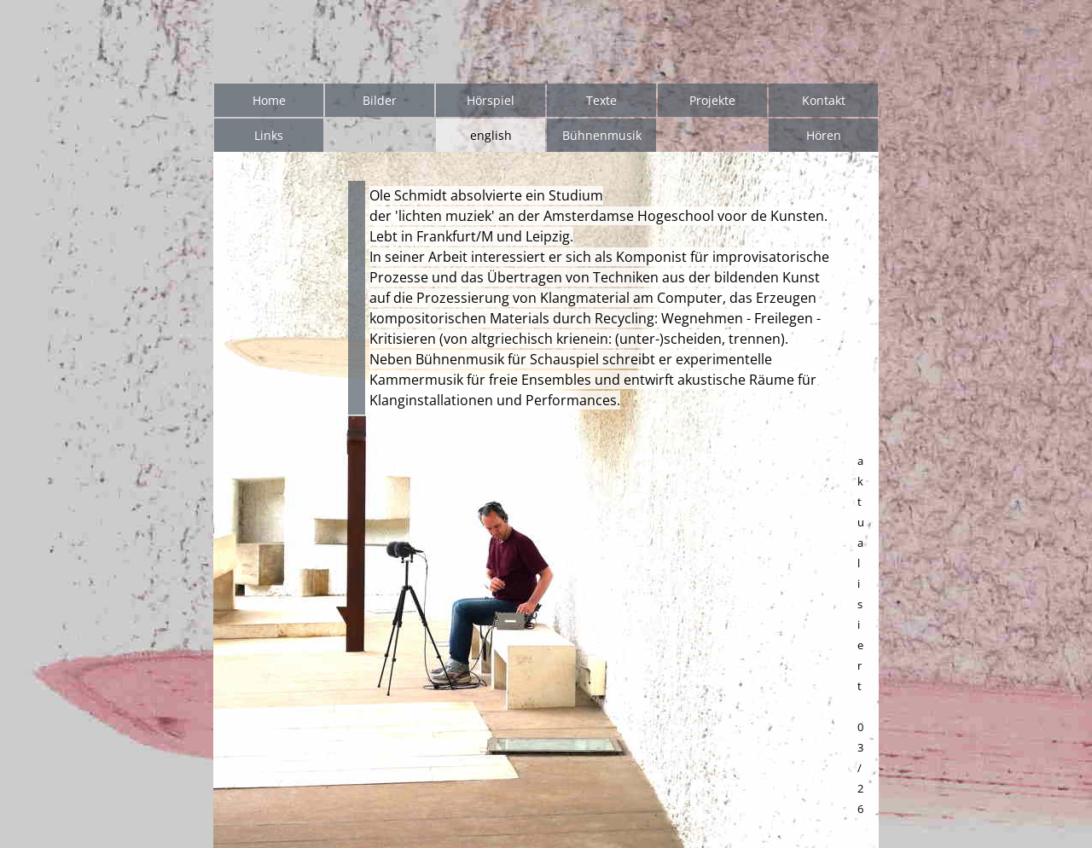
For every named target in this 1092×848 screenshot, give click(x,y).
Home (269, 100)
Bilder (380, 100)
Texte (601, 100)
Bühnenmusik (602, 135)
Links (268, 135)
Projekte (712, 100)
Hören (823, 135)
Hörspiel (490, 100)
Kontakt (823, 100)
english (491, 135)
